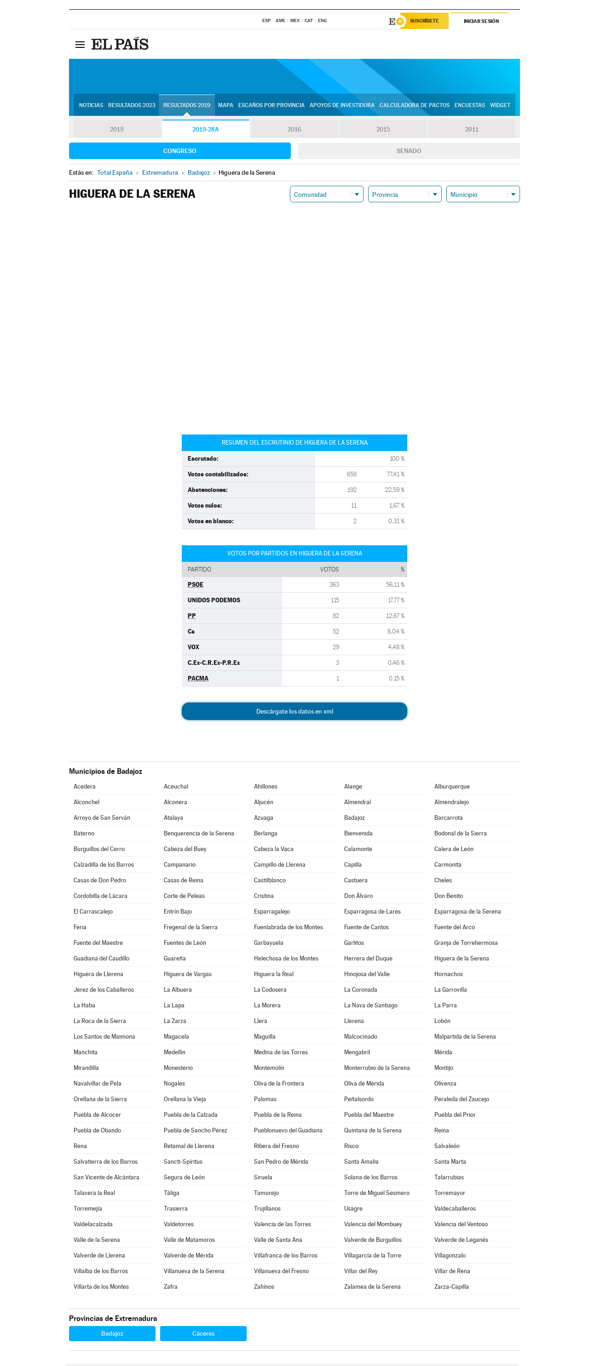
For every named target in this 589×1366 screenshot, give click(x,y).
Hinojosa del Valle (367, 975)
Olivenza (445, 1084)
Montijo (443, 1069)
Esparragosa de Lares (372, 912)
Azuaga (263, 819)
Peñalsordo (359, 1100)
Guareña (175, 959)
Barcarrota (448, 819)
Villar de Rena (452, 1272)
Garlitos (354, 944)
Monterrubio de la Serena (377, 1069)
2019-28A (206, 130)
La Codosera (270, 991)
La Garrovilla (450, 991)
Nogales (174, 1084)
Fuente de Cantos (366, 928)
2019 (117, 130)
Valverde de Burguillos (373, 1241)
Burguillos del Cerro (99, 850)
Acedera (85, 787)
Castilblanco (270, 881)
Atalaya (173, 819)
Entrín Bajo (178, 912)
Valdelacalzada (93, 1225)
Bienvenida (358, 834)
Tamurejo (266, 1194)
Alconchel (86, 803)
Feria (80, 928)
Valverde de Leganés (461, 1241)
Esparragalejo (272, 912)
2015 (383, 130)
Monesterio (178, 1069)
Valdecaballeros (455, 1209)
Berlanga (265, 834)
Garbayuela (268, 944)
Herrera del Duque (368, 959)
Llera (260, 1022)
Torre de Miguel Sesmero (377, 1194)
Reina (441, 1131)
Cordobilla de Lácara (100, 897)
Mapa (225, 106)
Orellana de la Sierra (100, 1100)
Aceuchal (176, 787)
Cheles (443, 881)
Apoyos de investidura (342, 106)
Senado (409, 152)
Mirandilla (86, 1069)
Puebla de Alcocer (97, 1116)
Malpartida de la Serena (465, 1038)
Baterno (84, 834)
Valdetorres (179, 1225)
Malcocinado (360, 1038)
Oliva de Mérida (364, 1084)
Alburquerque (452, 787)
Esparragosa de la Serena (467, 912)
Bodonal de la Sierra (460, 834)
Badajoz (354, 819)
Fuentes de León (185, 944)
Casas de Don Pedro (100, 881)
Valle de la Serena (97, 1241)
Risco (351, 1147)
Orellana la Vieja (185, 1100)
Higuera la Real (274, 975)
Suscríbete (426, 21)
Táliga (171, 1194)
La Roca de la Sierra (100, 1022)
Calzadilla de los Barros (104, 866)
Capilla (353, 866)
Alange (353, 787)
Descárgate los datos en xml (294, 712)
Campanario (180, 866)
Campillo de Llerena (280, 866)
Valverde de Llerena (99, 1256)
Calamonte (358, 850)
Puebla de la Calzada (191, 1116)
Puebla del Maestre (369, 1116)
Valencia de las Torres (282, 1225)
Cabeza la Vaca (274, 850)
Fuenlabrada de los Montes (288, 928)
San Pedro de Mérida (281, 1163)
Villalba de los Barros (101, 1272)
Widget (500, 106)
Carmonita (448, 866)
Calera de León (454, 850)
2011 (472, 130)
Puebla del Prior (455, 1116)
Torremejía (88, 1209)
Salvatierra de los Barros (106, 1163)
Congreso (179, 152)
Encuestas (470, 106)
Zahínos (264, 1288)
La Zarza (175, 1022)
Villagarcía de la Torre (372, 1256)
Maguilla (265, 1038)
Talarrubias (449, 1178)
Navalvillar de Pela (97, 1084)
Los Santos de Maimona (104, 1038)
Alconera (175, 803)
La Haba (84, 1006)
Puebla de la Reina (278, 1116)
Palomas (265, 1100)
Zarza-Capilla (451, 1288)
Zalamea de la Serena (372, 1288)
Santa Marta (450, 1163)
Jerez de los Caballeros (104, 991)
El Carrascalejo (93, 912)
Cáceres (203, 1334)
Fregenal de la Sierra (191, 928)
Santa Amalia (361, 1163)
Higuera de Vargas (188, 975)
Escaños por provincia (271, 106)
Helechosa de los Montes (286, 959)
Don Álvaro (358, 897)
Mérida (443, 1053)
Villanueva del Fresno (281, 1272)
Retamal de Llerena (189, 1147)
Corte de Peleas (184, 897)
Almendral (357, 803)
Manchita (86, 1053)
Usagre (353, 1209)
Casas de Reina (183, 881)
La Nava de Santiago (371, 1006)
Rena (80, 1147)
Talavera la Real (94, 1194)
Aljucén (263, 803)
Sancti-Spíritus (183, 1163)
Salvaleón (447, 1147)
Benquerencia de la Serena (199, 834)
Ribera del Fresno (276, 1147)
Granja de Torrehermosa (466, 944)
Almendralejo (451, 803)
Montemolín (269, 1069)
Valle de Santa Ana (278, 1241)
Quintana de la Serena (373, 1131)
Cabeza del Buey (185, 850)
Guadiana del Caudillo (101, 959)
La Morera (267, 1006)
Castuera (356, 881)
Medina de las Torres (281, 1053)
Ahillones (265, 787)
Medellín (174, 1053)
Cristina (264, 897)
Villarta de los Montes (101, 1288)
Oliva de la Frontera (279, 1084)
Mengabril (357, 1053)
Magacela (176, 1038)
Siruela (263, 1178)
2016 (294, 130)
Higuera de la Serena (461, 959)
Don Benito (448, 897)
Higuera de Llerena (98, 975)
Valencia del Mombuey (373, 1225)
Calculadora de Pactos (415, 106)
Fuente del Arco (454, 928)
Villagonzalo (450, 1256)
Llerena (354, 1022)
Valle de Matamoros (189, 1241)
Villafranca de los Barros (286, 1256)
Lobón (442, 1022)
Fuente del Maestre (98, 944)
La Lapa (174, 1006)
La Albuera (178, 991)
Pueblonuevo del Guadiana (288, 1131)
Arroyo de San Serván (102, 819)
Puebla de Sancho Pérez (195, 1131)
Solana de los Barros (371, 1178)
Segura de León (184, 1178)
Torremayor (449, 1194)
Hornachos (448, 975)
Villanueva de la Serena (194, 1272)
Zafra (171, 1288)
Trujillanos (267, 1209)
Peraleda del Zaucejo (461, 1100)
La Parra (445, 1006)
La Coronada (360, 991)
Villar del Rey (361, 1272)
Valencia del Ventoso (461, 1225)
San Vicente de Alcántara (106, 1178)
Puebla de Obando (97, 1131)
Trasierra (176, 1209)
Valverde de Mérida (189, 1256)
